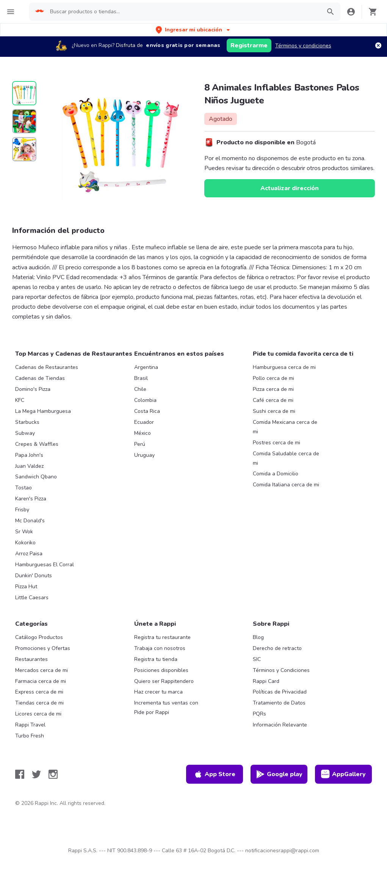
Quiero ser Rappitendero (164, 681)
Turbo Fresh (29, 735)
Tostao (23, 487)
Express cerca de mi (39, 691)
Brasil (141, 378)
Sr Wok (24, 531)
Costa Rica (147, 411)
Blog (258, 637)
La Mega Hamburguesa (43, 411)
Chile (140, 389)
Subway (25, 433)
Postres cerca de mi (276, 442)
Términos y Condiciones (281, 670)
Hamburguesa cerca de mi (284, 367)
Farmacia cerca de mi (40, 681)
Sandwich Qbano (36, 476)
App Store (214, 774)
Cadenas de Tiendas (40, 378)
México (142, 433)
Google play (279, 774)
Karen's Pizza (30, 498)
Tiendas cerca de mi (39, 702)
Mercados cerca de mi (41, 670)
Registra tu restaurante (162, 637)
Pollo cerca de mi (273, 378)
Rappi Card (266, 681)
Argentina (146, 367)
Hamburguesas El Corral (44, 564)
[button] (193, 29)
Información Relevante (280, 724)
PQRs (259, 713)
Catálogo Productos (39, 637)
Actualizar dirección (289, 188)
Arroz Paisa (28, 553)
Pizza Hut (26, 586)
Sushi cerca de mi (274, 411)
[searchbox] (183, 12)
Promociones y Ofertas (42, 648)
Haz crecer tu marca (158, 691)
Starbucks (27, 422)
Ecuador (144, 422)
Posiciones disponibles (161, 670)
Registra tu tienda (155, 659)
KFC (19, 400)
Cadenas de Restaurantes (46, 367)
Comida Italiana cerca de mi (286, 484)
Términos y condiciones (303, 45)
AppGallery (343, 774)
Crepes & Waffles (36, 444)
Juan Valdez (29, 466)
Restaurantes (31, 659)
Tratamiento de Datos (279, 702)
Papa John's (29, 455)
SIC (257, 659)
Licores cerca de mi (38, 713)
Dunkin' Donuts (33, 575)
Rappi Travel (30, 724)
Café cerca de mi (273, 400)
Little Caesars (32, 597)
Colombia (145, 400)
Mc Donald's (30, 520)
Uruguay (144, 455)
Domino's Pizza (32, 389)
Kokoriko (25, 542)
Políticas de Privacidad (280, 691)
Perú (139, 444)
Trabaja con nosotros (159, 648)
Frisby (22, 509)
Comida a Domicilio (275, 473)
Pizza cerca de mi (273, 389)
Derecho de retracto (277, 648)
